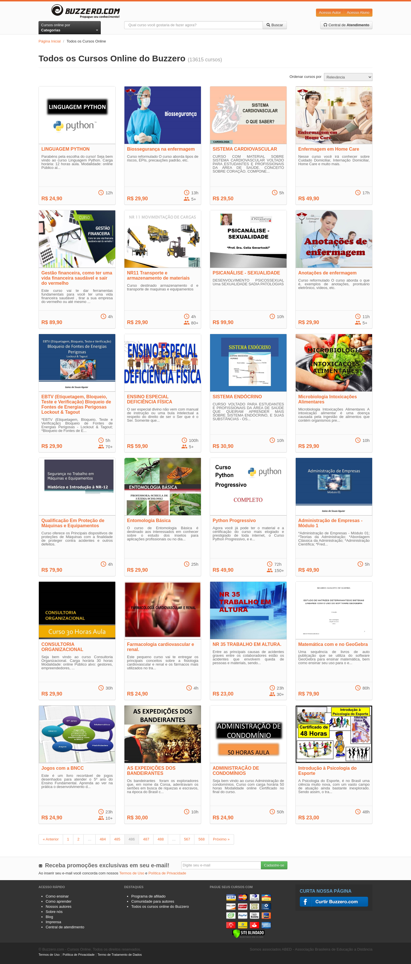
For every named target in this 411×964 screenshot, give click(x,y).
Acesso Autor (330, 12)
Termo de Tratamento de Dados (120, 954)
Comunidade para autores (152, 901)
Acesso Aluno (358, 12)
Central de (346, 25)
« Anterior (51, 839)
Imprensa (53, 922)
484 (103, 839)
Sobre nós (54, 912)
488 (161, 839)
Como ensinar (57, 896)
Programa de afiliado (148, 896)
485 (117, 839)
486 (132, 839)
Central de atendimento (65, 927)
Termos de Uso (131, 873)
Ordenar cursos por (305, 76)
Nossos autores (58, 906)
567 (187, 839)
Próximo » (221, 839)
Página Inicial (50, 41)
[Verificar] (248, 933)
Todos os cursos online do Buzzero (160, 906)
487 (146, 839)
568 (201, 839)
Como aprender (58, 901)
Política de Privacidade (167, 873)
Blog (49, 917)
